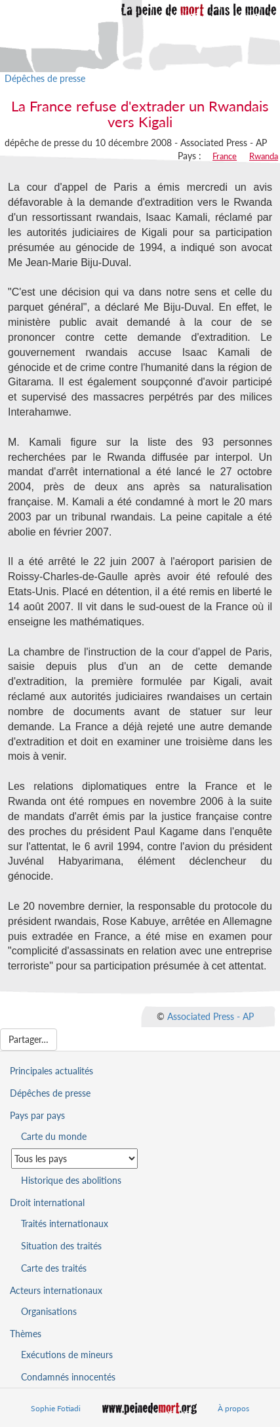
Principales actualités (51, 1070)
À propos (233, 1408)
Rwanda (263, 156)
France (224, 156)
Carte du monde (54, 1136)
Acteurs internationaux (56, 1290)
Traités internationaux (64, 1223)
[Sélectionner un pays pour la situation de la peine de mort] (74, 1158)
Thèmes (25, 1333)
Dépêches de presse (45, 78)
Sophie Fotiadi (56, 1408)
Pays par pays (37, 1115)
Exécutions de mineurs (67, 1354)
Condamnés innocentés (68, 1376)
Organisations (49, 1311)
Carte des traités (54, 1268)
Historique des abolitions (71, 1180)
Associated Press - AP (210, 1016)
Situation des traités (61, 1245)
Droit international (47, 1202)
